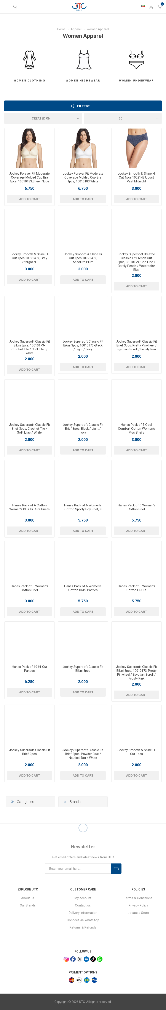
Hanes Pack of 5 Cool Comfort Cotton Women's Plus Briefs (136, 428)
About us (27, 898)
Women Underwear (136, 80)
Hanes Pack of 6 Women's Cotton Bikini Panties (83, 588)
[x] (79, 959)
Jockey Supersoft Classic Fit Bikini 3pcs (82, 669)
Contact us (83, 905)
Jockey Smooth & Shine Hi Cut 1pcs (136, 752)
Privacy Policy (138, 905)
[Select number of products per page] (123, 118)
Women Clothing (29, 80)
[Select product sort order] (43, 118)
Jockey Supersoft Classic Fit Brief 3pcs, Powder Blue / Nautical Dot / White (82, 754)
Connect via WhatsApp (83, 920)
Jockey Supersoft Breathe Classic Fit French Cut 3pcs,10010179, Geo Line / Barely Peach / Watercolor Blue (136, 262)
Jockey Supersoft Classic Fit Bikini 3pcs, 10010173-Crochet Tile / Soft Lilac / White (29, 347)
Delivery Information (83, 913)
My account (83, 898)
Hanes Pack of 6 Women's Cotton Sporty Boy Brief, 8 (83, 507)
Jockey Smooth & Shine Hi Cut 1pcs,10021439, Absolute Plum (83, 258)
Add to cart (29, 199)
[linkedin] (86, 959)
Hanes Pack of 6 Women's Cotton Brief (136, 507)
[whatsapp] (99, 959)
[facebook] (73, 959)
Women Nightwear (83, 80)
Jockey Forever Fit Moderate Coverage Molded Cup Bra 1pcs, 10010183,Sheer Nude (29, 177)
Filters (83, 106)
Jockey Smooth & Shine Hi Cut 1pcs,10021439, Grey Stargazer (29, 258)
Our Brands (28, 905)
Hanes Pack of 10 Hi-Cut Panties (29, 669)
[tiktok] (93, 959)
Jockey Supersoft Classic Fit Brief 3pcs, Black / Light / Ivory (82, 428)
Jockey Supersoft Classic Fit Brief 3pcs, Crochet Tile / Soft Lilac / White (29, 428)
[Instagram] (66, 959)
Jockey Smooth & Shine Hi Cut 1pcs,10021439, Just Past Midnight (136, 177)
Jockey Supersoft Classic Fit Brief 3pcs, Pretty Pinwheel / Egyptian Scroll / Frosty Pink (136, 345)
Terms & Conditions (138, 898)
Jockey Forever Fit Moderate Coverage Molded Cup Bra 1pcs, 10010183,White (83, 177)
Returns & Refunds (83, 927)
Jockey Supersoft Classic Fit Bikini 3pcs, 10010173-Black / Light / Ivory (82, 345)
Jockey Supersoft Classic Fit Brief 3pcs (29, 752)
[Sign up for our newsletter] (78, 868)
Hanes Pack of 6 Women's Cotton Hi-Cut (136, 588)
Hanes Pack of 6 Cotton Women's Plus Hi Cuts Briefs (29, 507)
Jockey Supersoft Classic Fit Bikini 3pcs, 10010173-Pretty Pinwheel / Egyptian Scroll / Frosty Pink (136, 672)
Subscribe (116, 868)
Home (61, 29)
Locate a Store (138, 913)
